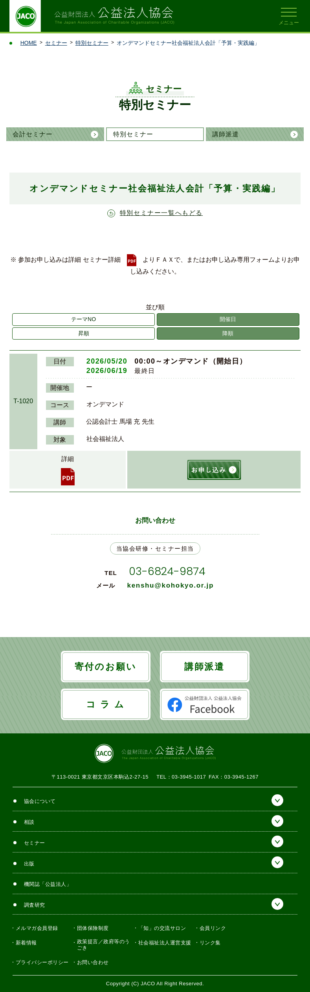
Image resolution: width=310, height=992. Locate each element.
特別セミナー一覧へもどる (161, 212)
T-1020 (23, 401)
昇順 (83, 333)
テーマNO (83, 319)
